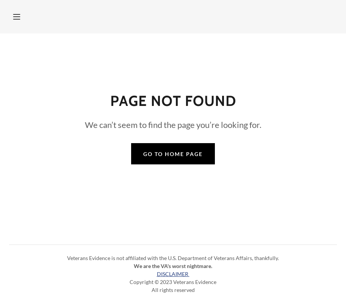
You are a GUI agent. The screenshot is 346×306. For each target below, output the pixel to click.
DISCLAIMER (173, 274)
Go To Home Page (173, 154)
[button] (16, 16)
